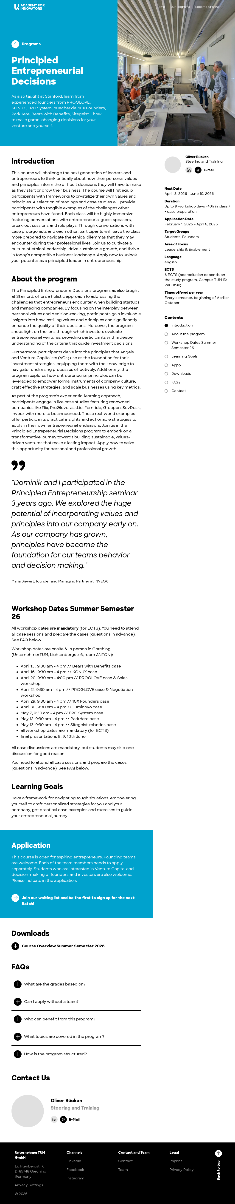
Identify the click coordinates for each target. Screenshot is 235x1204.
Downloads (181, 373)
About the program (189, 334)
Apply (176, 365)
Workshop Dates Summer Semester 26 (193, 345)
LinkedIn (74, 1161)
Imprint (176, 1161)
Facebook (75, 1169)
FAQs (175, 382)
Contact (178, 391)
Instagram (75, 1178)
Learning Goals (184, 356)
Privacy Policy (182, 1169)
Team (123, 1169)
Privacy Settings (29, 1185)
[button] (76, 984)
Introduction (182, 325)
